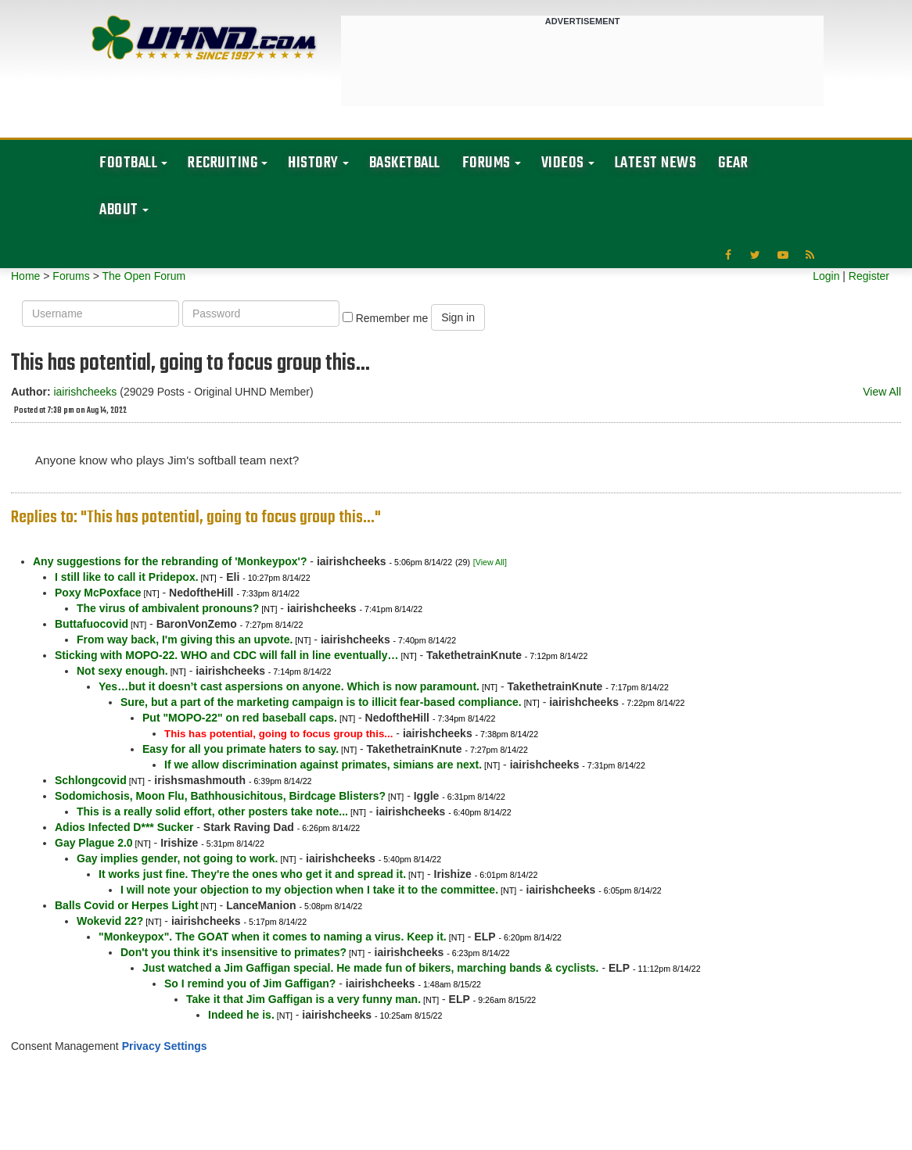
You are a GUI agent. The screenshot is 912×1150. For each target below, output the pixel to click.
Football (128, 163)
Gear (733, 163)
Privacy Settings (164, 1046)
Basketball (404, 163)
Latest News (656, 163)
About (118, 210)
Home (25, 276)
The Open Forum (143, 276)
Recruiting (222, 163)
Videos (562, 163)
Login (826, 276)
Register (869, 276)
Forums (486, 163)
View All (882, 391)
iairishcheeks (85, 391)
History (313, 163)
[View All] (490, 562)
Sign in (458, 317)
